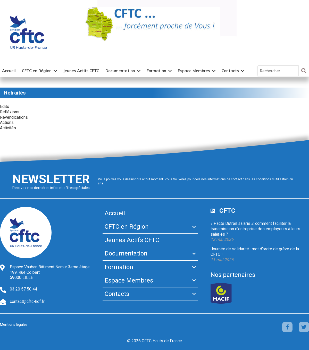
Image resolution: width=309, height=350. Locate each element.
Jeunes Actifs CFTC (81, 70)
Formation (156, 70)
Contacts (230, 70)
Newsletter (51, 179)
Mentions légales (14, 324)
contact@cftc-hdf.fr (27, 301)
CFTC (227, 210)
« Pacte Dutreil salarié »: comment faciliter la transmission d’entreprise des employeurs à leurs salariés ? (255, 229)
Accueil (9, 70)
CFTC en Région (37, 70)
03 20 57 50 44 (23, 289)
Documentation (120, 70)
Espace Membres (194, 70)
